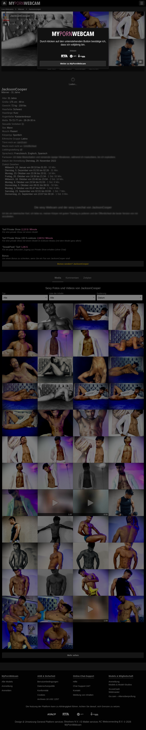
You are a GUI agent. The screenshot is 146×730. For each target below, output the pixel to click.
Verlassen (73, 50)
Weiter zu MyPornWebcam (73, 63)
